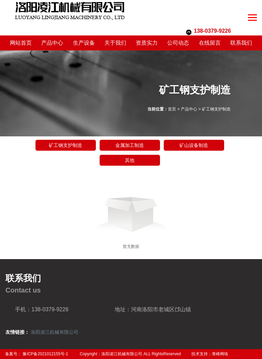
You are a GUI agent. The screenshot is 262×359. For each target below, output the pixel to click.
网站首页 (21, 43)
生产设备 (84, 43)
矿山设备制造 (193, 145)
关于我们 (115, 43)
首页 (172, 109)
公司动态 (178, 43)
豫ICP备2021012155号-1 (45, 353)
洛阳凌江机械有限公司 (54, 332)
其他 (129, 160)
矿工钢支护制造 (216, 109)
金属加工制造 (129, 145)
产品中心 (52, 43)
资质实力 (147, 43)
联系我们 (241, 43)
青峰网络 (220, 353)
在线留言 (210, 43)
